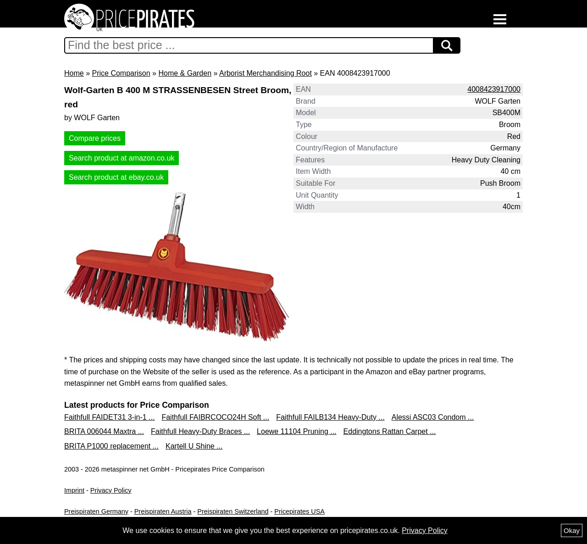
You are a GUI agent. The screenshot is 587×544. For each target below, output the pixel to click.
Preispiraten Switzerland (232, 511)
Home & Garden (184, 73)
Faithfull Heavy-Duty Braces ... (200, 431)
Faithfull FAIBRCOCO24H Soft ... (215, 417)
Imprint (74, 490)
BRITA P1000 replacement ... (111, 446)
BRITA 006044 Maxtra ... (104, 431)
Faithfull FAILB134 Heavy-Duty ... (330, 417)
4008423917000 (494, 89)
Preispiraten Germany (96, 511)
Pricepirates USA (299, 511)
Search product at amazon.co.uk (121, 158)
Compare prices (95, 138)
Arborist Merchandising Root (265, 73)
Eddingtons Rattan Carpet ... (389, 431)
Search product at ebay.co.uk (116, 177)
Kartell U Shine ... (194, 446)
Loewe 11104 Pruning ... (296, 431)
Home (74, 73)
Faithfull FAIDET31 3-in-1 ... (109, 417)
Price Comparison (121, 73)
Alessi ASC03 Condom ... (433, 417)
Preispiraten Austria (163, 511)
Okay (572, 530)
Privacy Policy (111, 490)
